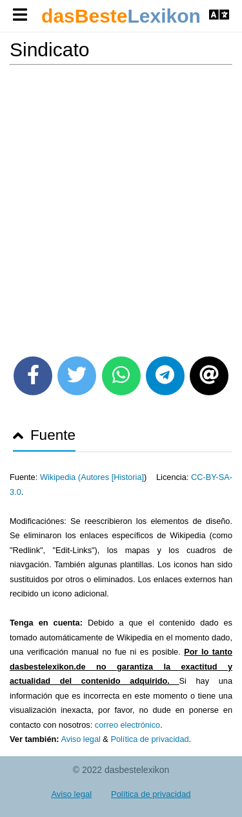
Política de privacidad (149, 739)
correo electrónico (127, 725)
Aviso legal (80, 739)
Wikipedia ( (60, 477)
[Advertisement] (121, 206)
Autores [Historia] (112, 477)
